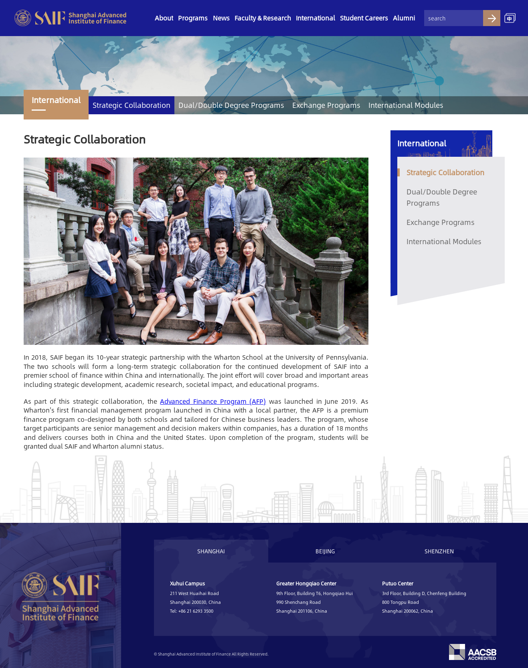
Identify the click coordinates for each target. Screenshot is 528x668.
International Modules (405, 105)
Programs (193, 18)
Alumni (404, 18)
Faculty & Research (263, 18)
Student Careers (364, 18)
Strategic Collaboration (131, 105)
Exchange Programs (326, 105)
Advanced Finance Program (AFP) (213, 401)
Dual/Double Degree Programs (231, 105)
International (315, 18)
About (164, 18)
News (221, 18)
